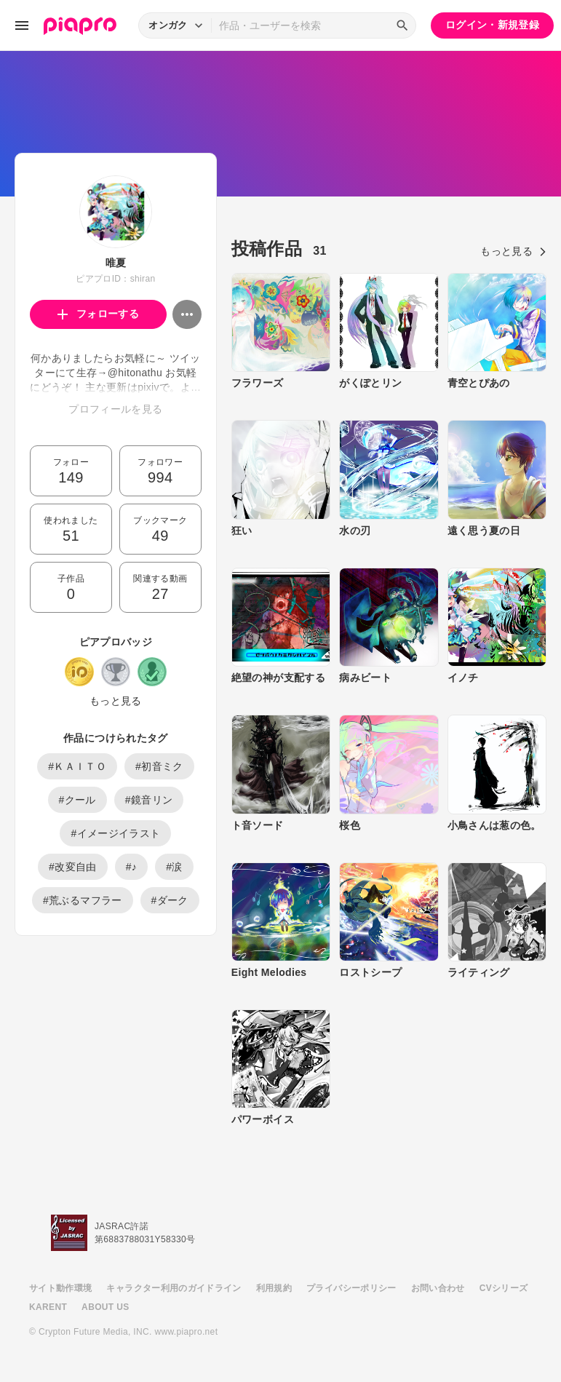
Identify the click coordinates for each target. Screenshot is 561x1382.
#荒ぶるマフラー (82, 900)
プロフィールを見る (115, 409)
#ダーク (169, 900)
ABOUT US (105, 1307)
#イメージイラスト (115, 833)
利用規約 (274, 1288)
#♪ (132, 867)
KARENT (48, 1307)
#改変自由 (73, 867)
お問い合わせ (438, 1288)
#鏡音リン (149, 800)
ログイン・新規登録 (492, 25)
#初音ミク (159, 766)
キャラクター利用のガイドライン (173, 1288)
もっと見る (115, 701)
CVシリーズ (504, 1288)
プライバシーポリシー (351, 1288)
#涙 (174, 867)
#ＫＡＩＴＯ (77, 766)
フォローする (98, 313)
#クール (77, 800)
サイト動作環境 (60, 1288)
